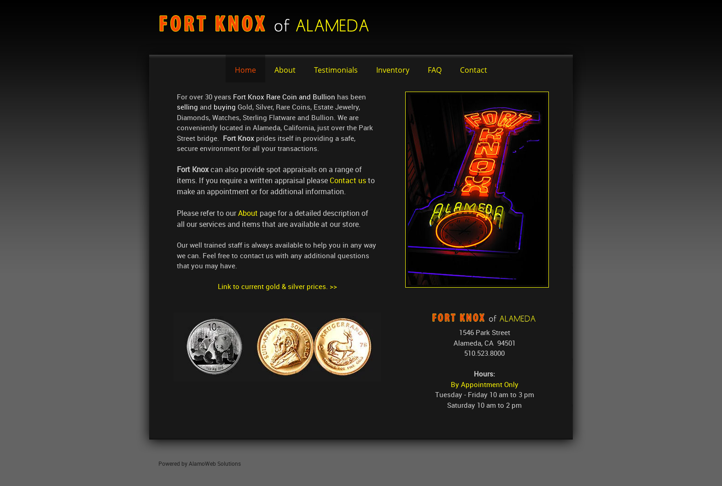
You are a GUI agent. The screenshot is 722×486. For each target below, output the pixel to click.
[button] (277, 347)
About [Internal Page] (248, 213)
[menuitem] (245, 68)
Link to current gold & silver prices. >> (277, 286)
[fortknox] (268, 27)
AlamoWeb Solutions (215, 463)
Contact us (348, 180)
